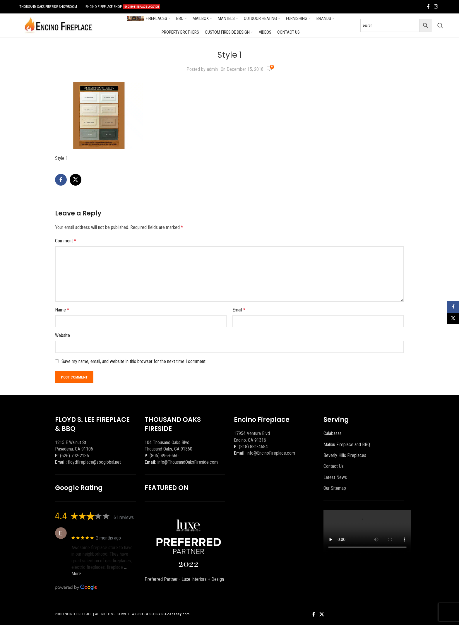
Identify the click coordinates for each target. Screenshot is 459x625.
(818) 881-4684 (253, 446)
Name (62, 310)
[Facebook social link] (428, 6)
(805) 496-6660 (164, 455)
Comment (65, 241)
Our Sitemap (334, 488)
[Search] (440, 25)
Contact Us (333, 466)
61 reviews (124, 517)
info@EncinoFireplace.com (271, 453)
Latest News (335, 477)
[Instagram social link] (436, 6)
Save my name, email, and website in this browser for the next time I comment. (133, 361)
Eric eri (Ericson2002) (92, 530)
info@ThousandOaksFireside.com (187, 462)
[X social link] (75, 180)
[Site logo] (58, 25)
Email (238, 310)
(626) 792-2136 (74, 455)
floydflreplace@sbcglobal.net (94, 462)
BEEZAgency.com (175, 614)
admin (212, 69)
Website (62, 335)
